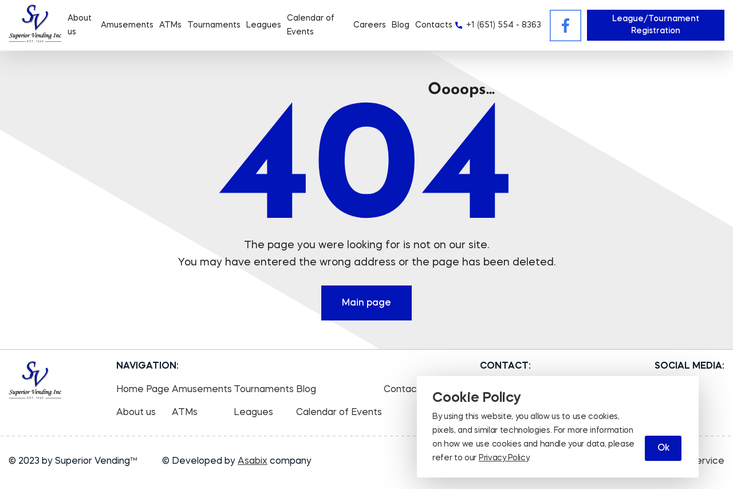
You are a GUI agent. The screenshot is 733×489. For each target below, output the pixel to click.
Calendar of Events (339, 412)
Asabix (252, 461)
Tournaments (214, 25)
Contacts (433, 25)
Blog (400, 25)
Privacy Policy (504, 458)
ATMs (170, 25)
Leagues (263, 25)
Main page (366, 303)
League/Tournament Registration (655, 25)
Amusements (127, 25)
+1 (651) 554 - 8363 (503, 25)
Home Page (143, 389)
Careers (369, 25)
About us (136, 412)
